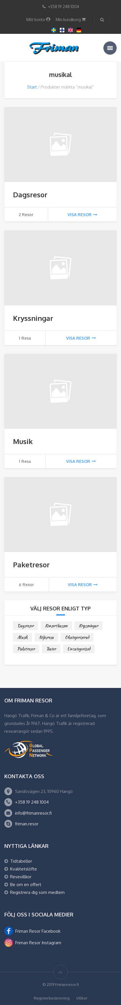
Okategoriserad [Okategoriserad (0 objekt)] (77, 637)
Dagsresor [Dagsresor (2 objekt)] (25, 626)
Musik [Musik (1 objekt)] (22, 637)
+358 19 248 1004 (32, 802)
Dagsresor (30, 194)
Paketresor (31, 564)
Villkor (82, 998)
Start (32, 87)
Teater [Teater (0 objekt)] (51, 649)
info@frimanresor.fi (33, 813)
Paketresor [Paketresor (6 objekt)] (26, 649)
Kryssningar (33, 318)
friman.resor (26, 824)
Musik (23, 441)
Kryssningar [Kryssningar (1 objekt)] (88, 626)
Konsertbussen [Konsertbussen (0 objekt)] (56, 626)
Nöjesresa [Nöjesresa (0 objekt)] (46, 637)
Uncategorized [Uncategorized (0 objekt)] (78, 649)
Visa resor (82, 214)
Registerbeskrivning (52, 998)
